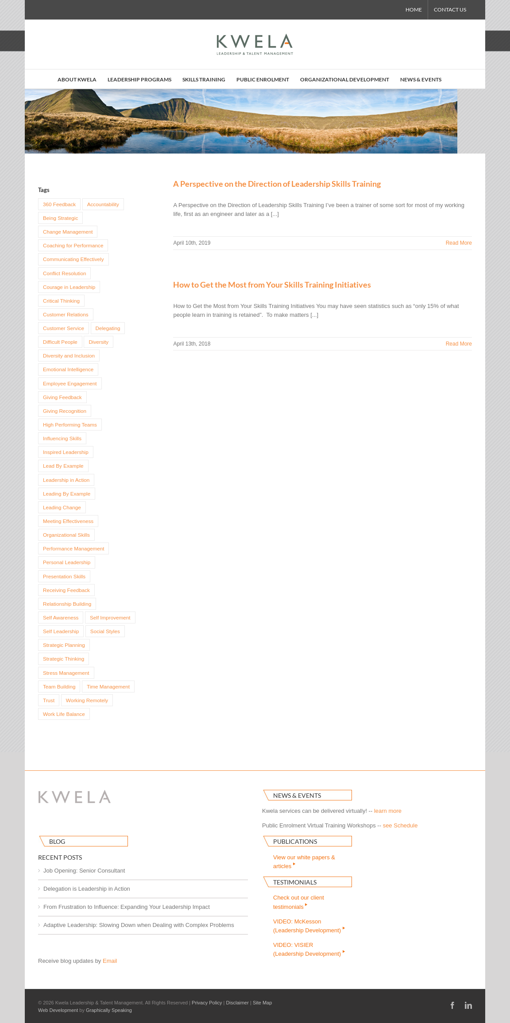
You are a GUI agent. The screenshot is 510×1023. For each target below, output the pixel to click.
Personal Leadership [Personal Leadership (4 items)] (66, 562)
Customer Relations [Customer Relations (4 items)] (66, 314)
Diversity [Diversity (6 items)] (98, 342)
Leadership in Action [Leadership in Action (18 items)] (66, 480)
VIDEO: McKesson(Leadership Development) (309, 926)
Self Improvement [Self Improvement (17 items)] (110, 617)
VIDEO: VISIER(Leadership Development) (309, 949)
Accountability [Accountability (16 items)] (103, 204)
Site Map (262, 1002)
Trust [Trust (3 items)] (48, 700)
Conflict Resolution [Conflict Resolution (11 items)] (64, 273)
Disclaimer (237, 1002)
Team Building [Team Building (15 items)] (59, 686)
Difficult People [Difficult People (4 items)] (60, 342)
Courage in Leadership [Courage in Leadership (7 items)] (69, 287)
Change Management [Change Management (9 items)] (68, 232)
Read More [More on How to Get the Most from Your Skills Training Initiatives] (459, 344)
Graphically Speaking (109, 1010)
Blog (57, 841)
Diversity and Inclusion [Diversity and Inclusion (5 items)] (69, 355)
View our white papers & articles (304, 861)
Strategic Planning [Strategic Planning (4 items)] (64, 645)
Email (110, 961)
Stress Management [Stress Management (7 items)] (66, 673)
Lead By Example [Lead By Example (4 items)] (63, 466)
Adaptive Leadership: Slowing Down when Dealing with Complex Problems (138, 925)
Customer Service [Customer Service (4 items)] (63, 328)
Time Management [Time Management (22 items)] (108, 686)
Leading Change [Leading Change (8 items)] (62, 507)
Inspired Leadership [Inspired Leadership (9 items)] (66, 452)
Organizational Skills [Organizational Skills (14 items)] (66, 535)
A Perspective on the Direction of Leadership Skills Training (277, 183)
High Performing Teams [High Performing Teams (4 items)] (70, 424)
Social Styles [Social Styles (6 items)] (105, 631)
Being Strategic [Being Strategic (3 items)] (60, 218)
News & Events (297, 795)
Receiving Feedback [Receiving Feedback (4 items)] (66, 590)
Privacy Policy (207, 1002)
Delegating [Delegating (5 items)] (108, 328)
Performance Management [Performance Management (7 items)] (73, 548)
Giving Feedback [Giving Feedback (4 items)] (62, 397)
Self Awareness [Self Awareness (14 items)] (60, 617)
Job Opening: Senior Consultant (84, 870)
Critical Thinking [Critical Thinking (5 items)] (61, 301)
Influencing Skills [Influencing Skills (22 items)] (62, 438)
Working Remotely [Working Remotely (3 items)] (87, 700)
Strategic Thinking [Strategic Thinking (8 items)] (63, 658)
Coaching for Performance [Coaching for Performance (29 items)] (73, 245)
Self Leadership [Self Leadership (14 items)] (61, 631)
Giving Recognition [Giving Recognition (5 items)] (64, 411)
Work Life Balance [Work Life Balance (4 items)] (64, 714)
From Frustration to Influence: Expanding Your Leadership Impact (126, 907)
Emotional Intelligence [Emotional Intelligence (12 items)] (68, 369)
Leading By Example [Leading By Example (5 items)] (66, 493)
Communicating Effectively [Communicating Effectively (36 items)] (73, 259)
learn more (388, 811)
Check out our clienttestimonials (298, 902)
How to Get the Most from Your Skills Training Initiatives (272, 284)
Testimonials (295, 882)
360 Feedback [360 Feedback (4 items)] (59, 204)
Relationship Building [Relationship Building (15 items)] (67, 604)
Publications (295, 841)
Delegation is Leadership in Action (86, 888)
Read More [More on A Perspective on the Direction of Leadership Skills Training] (459, 243)
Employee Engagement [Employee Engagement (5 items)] (70, 383)
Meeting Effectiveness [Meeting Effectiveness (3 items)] (68, 521)
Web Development (58, 1010)
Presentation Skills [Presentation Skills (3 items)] (64, 576)
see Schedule (400, 825)
